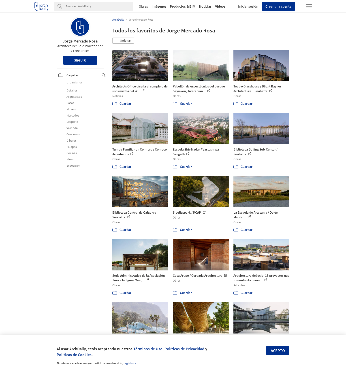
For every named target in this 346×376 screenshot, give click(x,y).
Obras (143, 6)
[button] (123, 41)
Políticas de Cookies (74, 354)
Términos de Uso (147, 348)
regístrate (130, 363)
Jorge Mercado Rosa (80, 41)
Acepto (278, 350)
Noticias (205, 6)
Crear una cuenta (278, 6)
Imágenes (159, 6)
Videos (220, 6)
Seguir (80, 60)
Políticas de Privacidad (184, 348)
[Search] (99, 6)
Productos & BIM (182, 6)
